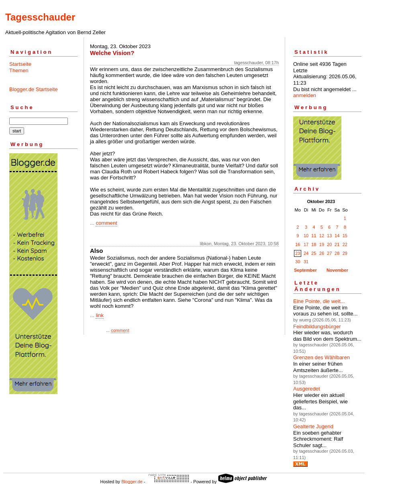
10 (306, 235)
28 (337, 253)
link (100, 315)
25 (313, 253)
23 (297, 253)
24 (306, 253)
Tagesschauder (40, 17)
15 (345, 235)
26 (321, 253)
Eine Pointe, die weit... (319, 301)
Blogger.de (132, 481)
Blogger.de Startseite (33, 89)
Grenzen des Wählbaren (321, 357)
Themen (19, 70)
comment (106, 223)
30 (297, 261)
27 (329, 253)
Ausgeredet (306, 389)
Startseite (20, 64)
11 (313, 235)
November (337, 270)
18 (313, 244)
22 (345, 244)
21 (337, 244)
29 (345, 253)
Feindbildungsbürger (317, 326)
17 (306, 244)
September (305, 270)
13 (329, 235)
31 (306, 261)
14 (337, 235)
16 (297, 244)
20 (329, 244)
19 (321, 244)
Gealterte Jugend (313, 426)
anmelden (304, 95)
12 (321, 235)
